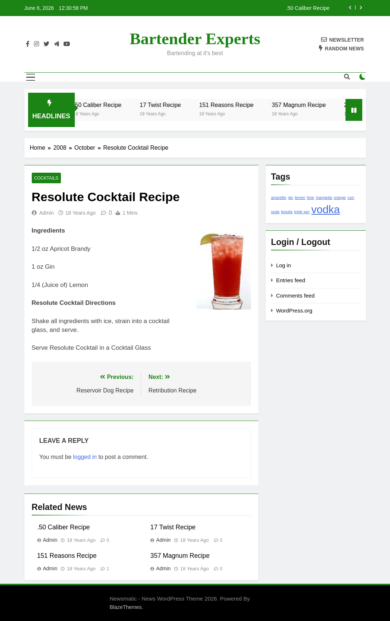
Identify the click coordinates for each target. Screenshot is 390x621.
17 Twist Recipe (166, 104)
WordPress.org (294, 310)
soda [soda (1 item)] (275, 212)
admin (46, 213)
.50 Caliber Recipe (307, 8)
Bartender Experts (195, 39)
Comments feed (295, 295)
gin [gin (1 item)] (290, 197)
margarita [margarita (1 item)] (324, 197)
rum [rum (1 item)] (351, 197)
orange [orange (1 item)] (340, 197)
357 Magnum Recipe (305, 104)
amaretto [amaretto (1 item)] (278, 197)
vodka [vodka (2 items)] (325, 209)
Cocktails (46, 178)
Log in (283, 265)
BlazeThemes (126, 607)
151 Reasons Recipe (232, 104)
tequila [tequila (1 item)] (286, 212)
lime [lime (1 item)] (310, 197)
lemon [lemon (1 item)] (300, 197)
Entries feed (290, 280)
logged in (85, 457)
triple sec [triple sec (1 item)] (302, 212)
